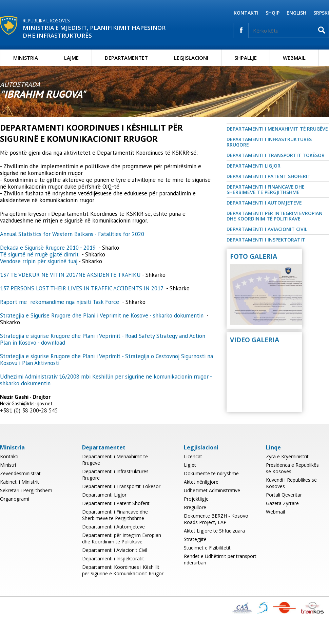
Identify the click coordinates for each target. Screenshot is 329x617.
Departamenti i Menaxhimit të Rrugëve (277, 129)
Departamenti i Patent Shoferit (269, 176)
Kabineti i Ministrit (19, 482)
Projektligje (196, 499)
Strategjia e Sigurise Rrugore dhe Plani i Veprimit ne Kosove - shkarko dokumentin (102, 315)
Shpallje (245, 57)
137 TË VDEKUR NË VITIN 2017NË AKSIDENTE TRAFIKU (70, 274)
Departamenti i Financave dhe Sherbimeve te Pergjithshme (266, 189)
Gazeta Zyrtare (282, 503)
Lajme (71, 57)
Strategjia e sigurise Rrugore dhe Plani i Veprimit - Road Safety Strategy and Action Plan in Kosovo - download (102, 339)
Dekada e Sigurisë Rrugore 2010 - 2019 (48, 247)
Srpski (321, 12)
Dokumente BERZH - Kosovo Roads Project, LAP (216, 519)
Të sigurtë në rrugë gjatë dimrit (40, 254)
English (296, 12)
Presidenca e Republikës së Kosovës (292, 468)
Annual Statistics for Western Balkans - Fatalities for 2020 (73, 234)
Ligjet (190, 465)
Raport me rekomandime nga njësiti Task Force (60, 302)
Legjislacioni (191, 57)
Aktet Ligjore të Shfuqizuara (214, 530)
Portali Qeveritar (284, 494)
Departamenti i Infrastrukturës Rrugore (269, 142)
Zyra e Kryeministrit (287, 456)
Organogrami (14, 499)
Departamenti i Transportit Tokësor (276, 155)
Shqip (272, 12)
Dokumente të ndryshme (211, 473)
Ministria (25, 57)
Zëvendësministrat (20, 473)
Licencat (193, 456)
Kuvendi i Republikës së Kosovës (291, 483)
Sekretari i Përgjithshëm (26, 490)
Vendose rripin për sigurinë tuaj (38, 261)
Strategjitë (195, 539)
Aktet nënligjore (201, 482)
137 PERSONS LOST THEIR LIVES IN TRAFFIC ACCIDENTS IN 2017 (82, 288)
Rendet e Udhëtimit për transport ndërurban (220, 559)
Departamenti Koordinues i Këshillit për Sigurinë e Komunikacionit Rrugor (122, 570)
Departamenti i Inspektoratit (266, 239)
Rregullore (195, 507)
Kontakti (246, 12)
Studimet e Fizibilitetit (207, 547)
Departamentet (126, 57)
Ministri (8, 465)
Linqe (273, 447)
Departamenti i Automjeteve (264, 202)
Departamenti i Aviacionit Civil (267, 229)
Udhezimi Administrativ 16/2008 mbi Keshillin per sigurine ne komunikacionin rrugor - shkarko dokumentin (106, 380)
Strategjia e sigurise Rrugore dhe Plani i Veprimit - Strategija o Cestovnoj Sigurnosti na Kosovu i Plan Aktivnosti (106, 359)
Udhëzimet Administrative (212, 490)
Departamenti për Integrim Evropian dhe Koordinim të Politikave (275, 216)
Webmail (294, 57)
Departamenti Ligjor (253, 165)
